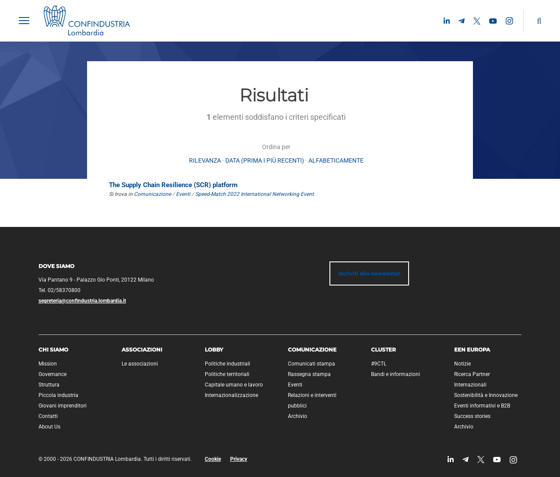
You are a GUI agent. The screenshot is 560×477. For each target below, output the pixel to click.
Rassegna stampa (309, 374)
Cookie (213, 459)
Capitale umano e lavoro (234, 385)
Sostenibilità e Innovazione (486, 395)
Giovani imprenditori (62, 406)
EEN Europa (472, 349)
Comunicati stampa (311, 364)
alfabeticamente (336, 160)
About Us (49, 427)
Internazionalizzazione (231, 395)
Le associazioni (140, 364)
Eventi (183, 194)
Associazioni (142, 349)
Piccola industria (58, 395)
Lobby (214, 349)
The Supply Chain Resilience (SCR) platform (173, 185)
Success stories (472, 416)
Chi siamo (53, 349)
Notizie (462, 364)
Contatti (48, 416)
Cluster (383, 349)
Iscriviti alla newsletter (369, 273)
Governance (52, 374)
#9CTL (378, 364)
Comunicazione (152, 194)
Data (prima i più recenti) (264, 160)
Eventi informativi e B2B (482, 406)
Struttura (49, 385)
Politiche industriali (227, 364)
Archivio (297, 416)
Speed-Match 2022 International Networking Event (254, 194)
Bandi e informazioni (395, 374)
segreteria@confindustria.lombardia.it (82, 301)
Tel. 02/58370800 (59, 290)
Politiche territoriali (227, 374)
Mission (47, 364)
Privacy (238, 459)
